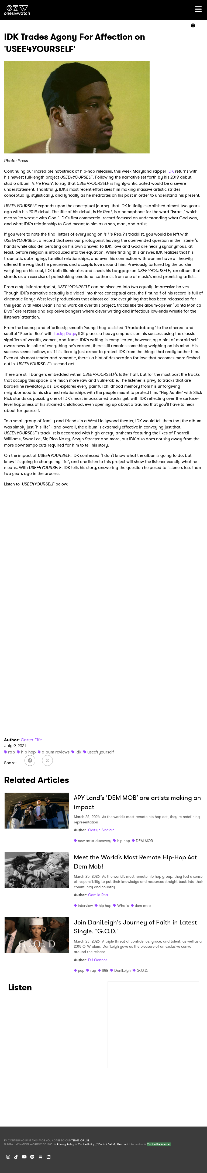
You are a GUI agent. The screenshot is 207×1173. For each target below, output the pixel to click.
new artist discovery (94, 840)
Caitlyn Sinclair (101, 830)
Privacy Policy (65, 1144)
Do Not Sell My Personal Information (120, 1144)
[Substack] (40, 1157)
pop (81, 970)
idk (78, 752)
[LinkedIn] (48, 1157)
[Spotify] (32, 1157)
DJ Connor (97, 960)
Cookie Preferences (159, 1144)
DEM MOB (144, 840)
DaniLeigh (122, 970)
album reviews (56, 752)
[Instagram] (8, 1157)
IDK (170, 171)
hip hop (28, 752)
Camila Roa (98, 894)
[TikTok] (16, 1157)
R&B (105, 970)
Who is (123, 905)
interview (85, 905)
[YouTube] (24, 1157)
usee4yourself (100, 752)
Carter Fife (31, 740)
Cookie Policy (86, 1144)
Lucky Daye (65, 333)
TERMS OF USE (80, 1140)
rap (11, 752)
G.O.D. (142, 970)
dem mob (143, 905)
